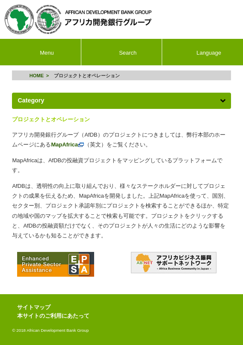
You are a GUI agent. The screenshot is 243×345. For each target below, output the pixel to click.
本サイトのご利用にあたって (53, 316)
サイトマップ (33, 307)
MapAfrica (67, 144)
